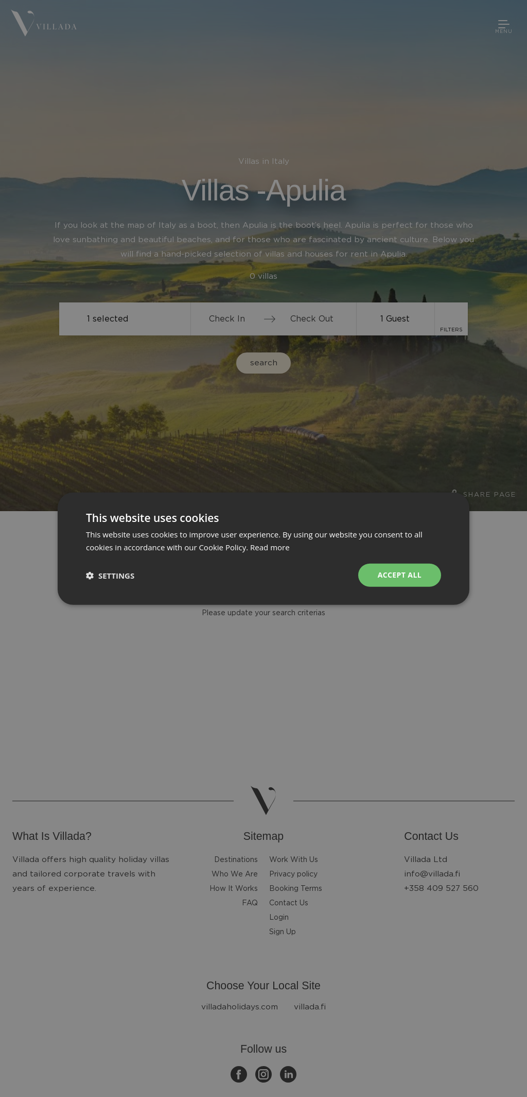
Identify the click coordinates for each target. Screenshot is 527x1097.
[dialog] (263, 548)
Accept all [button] (399, 575)
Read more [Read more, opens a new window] (270, 547)
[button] (110, 575)
